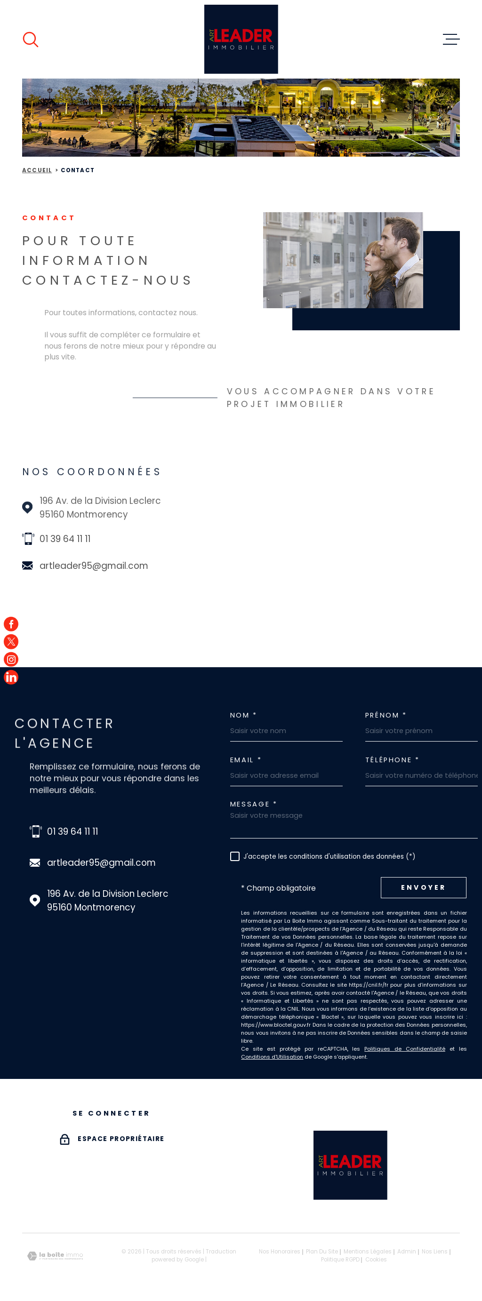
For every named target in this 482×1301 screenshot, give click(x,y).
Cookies (376, 1260)
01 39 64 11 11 (65, 539)
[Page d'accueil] (241, 39)
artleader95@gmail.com (94, 565)
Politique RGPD (340, 1259)
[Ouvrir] (30, 39)
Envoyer (423, 888)
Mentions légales (368, 1251)
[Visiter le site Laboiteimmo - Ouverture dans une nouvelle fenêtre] (55, 1256)
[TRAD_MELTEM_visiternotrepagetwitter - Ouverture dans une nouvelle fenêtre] (11, 641)
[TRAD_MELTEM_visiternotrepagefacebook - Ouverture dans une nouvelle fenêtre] (11, 623)
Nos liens (435, 1251)
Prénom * (386, 715)
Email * (246, 760)
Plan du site (322, 1251)
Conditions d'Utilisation (272, 1057)
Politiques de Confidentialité (404, 1049)
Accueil (37, 170)
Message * (254, 804)
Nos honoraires (279, 1251)
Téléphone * (392, 760)
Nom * (243, 715)
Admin (406, 1251)
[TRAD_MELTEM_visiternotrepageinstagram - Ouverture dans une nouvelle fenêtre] (11, 659)
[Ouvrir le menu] (451, 39)
